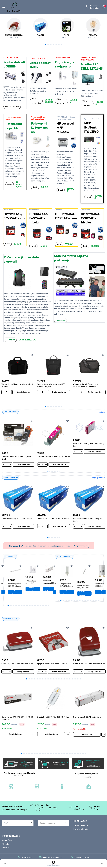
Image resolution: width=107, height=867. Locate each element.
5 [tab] (51, 44)
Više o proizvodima (12, 107)
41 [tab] (85, 747)
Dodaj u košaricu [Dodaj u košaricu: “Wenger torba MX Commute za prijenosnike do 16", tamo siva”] (94, 392)
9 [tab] (58, 44)
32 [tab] (75, 672)
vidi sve (102, 405)
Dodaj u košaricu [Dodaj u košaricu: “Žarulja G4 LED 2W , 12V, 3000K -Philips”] (51, 728)
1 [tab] (45, 44)
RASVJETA (93, 35)
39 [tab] (82, 747)
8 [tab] (56, 44)
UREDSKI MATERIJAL (14, 35)
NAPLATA (6, 841)
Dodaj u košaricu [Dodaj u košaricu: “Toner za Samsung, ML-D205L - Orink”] (23, 520)
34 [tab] (78, 672)
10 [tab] (59, 44)
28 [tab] (69, 672)
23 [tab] (42, 598)
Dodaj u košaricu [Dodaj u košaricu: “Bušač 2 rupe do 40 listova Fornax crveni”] (94, 665)
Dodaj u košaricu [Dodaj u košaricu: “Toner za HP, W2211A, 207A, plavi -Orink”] (59, 520)
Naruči (9, 184)
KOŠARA (5, 837)
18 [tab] (34, 598)
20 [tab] (37, 598)
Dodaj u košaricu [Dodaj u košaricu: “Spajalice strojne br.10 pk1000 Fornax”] (59, 665)
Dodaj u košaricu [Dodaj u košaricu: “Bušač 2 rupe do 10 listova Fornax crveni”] (23, 665)
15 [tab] (29, 598)
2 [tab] (47, 44)
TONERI (40, 35)
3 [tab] (48, 44)
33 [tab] (77, 672)
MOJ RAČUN (7, 834)
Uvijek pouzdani (98, 471)
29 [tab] (71, 672)
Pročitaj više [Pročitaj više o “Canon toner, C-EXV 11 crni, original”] (87, 728)
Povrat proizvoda (80, 823)
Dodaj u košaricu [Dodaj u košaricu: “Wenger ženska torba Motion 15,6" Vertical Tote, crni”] (59, 392)
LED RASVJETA (10, 550)
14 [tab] (27, 598)
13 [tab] (26, 598)
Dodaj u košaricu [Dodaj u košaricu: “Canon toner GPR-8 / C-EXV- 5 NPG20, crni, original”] (15, 728)
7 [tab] (55, 44)
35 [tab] (80, 672)
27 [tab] (48, 598)
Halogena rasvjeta (80, 539)
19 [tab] (35, 598)
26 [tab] (46, 598)
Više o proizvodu (61, 101)
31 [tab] (74, 672)
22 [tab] (40, 598)
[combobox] (53, 816)
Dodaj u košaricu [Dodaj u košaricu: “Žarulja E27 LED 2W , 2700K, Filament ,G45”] (8, 585)
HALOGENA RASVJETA (65, 550)
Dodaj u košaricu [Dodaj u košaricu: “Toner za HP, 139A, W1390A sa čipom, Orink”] (94, 520)
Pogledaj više (10, 340)
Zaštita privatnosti (80, 819)
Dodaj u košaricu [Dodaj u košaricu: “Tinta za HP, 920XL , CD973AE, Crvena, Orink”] (94, 445)
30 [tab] (72, 672)
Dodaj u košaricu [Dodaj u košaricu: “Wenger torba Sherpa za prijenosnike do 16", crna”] (23, 392)
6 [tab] (53, 44)
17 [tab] (32, 598)
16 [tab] (31, 598)
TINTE (67, 35)
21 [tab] (38, 598)
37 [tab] (78, 747)
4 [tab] (50, 44)
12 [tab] (24, 598)
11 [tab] (61, 44)
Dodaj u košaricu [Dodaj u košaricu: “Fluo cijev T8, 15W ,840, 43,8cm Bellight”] (60, 585)
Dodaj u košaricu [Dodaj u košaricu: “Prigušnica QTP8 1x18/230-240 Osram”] (95, 587)
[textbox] (52, 816)
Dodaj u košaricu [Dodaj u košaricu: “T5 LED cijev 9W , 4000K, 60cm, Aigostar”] (26, 585)
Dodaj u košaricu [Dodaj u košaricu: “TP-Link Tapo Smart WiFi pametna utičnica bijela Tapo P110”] (43, 582)
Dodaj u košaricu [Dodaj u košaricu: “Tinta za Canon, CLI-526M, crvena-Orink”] (59, 458)
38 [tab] (80, 747)
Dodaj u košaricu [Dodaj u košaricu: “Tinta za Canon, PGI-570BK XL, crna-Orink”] (23, 458)
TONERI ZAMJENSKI (11, 471)
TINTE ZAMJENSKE (11, 405)
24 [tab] (43, 598)
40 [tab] (83, 747)
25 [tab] (45, 598)
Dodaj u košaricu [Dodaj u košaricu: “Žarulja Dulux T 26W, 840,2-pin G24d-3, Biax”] (77, 585)
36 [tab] (77, 747)
